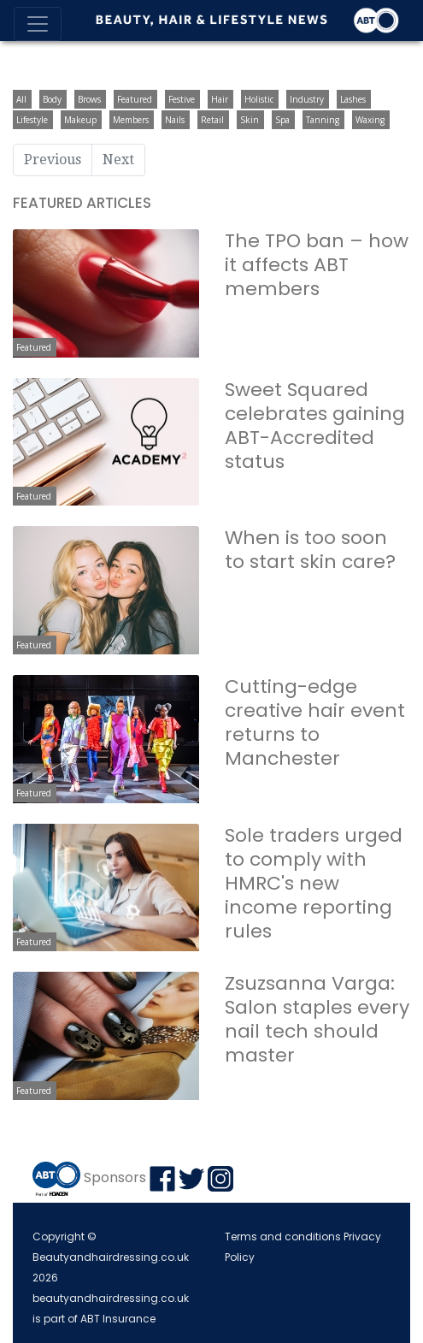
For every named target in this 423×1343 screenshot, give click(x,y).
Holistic (258, 99)
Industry (307, 99)
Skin (249, 120)
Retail (212, 120)
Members (131, 120)
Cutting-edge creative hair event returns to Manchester (315, 722)
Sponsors (115, 1177)
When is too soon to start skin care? (310, 549)
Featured (134, 99)
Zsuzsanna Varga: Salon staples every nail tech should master (317, 1019)
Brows (89, 99)
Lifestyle (32, 120)
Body (52, 99)
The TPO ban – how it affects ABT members (316, 265)
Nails (175, 120)
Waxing (370, 120)
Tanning (322, 120)
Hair (219, 99)
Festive (181, 99)
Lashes (353, 99)
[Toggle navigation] (38, 24)
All (21, 99)
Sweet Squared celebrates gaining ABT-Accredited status (315, 425)
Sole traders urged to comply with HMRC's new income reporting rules (313, 883)
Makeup (80, 120)
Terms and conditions (283, 1236)
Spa (282, 120)
